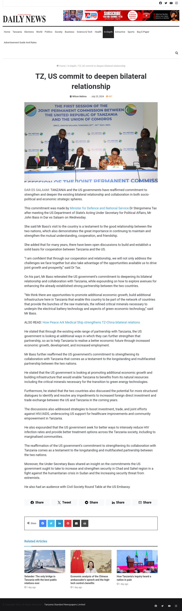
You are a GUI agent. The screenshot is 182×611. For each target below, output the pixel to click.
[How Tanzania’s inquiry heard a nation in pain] (137, 561)
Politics (48, 32)
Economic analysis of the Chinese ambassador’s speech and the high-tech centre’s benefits (90, 580)
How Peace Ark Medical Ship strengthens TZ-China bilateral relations (91, 322)
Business (69, 32)
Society (58, 32)
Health (98, 32)
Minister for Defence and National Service (99, 208)
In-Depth (108, 32)
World (39, 32)
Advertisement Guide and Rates (20, 42)
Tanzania (17, 32)
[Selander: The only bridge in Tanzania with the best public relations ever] (44, 561)
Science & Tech (84, 32)
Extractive (120, 32)
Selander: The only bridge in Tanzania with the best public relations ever (40, 580)
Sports (131, 32)
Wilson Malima (79, 96)
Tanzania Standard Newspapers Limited (64, 604)
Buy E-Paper (143, 32)
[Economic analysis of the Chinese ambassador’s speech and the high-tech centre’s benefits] (91, 561)
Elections (29, 32)
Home (7, 32)
